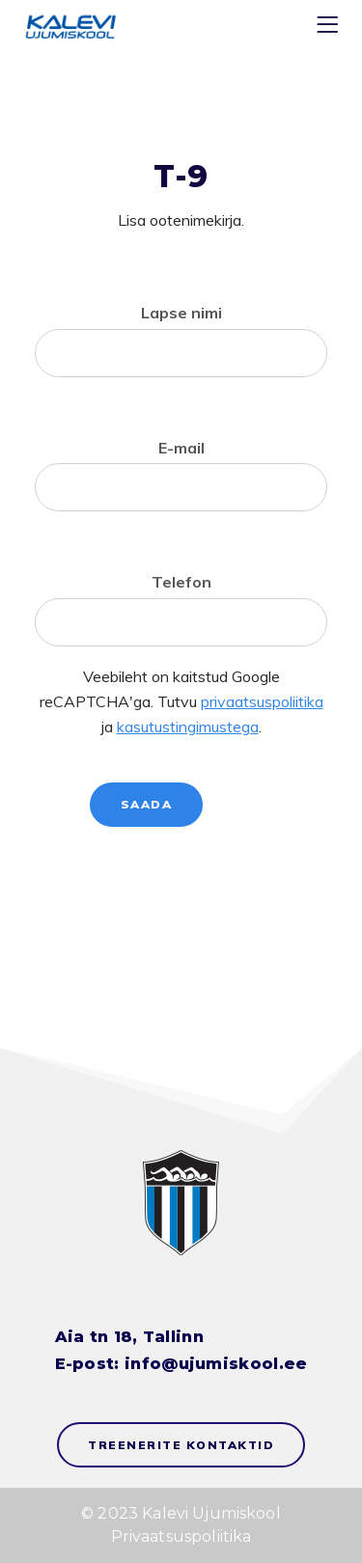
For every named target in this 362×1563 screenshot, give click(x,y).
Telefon (181, 581)
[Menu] (330, 28)
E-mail (181, 447)
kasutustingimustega (188, 726)
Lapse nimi (181, 312)
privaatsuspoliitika (262, 701)
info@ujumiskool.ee (216, 1364)
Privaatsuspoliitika (181, 1536)
